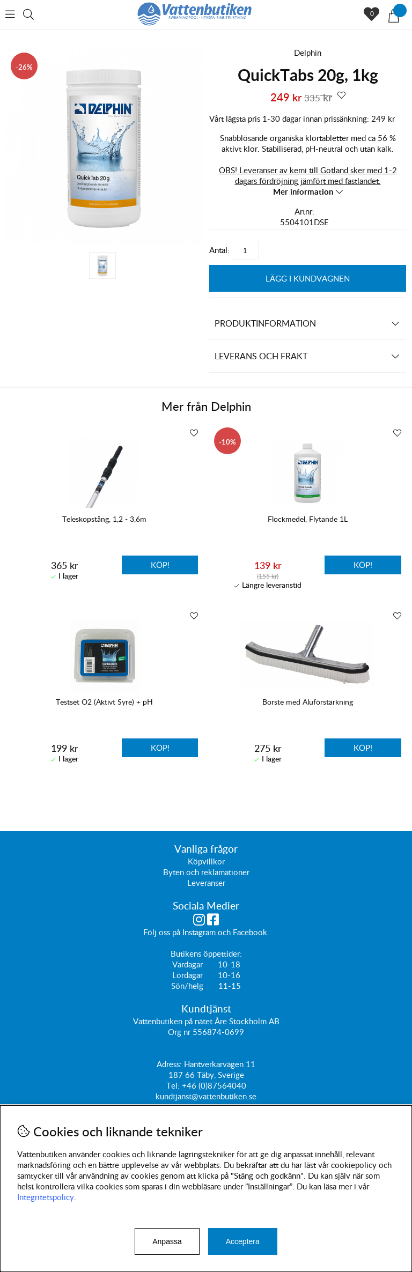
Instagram (199, 932)
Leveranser (206, 883)
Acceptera (243, 1241)
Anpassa (166, 1241)
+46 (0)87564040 (214, 1086)
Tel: (174, 1086)
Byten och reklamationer (206, 872)
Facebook (250, 932)
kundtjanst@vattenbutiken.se (206, 1096)
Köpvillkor (206, 861)
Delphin (307, 52)
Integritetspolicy (45, 1197)
